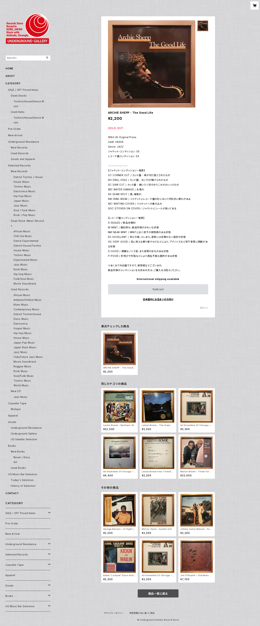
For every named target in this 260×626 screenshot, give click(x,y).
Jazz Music (21, 205)
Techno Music (22, 186)
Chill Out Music (23, 236)
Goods (12, 422)
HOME (9, 68)
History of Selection (23, 485)
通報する (204, 308)
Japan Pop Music (24, 342)
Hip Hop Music (23, 196)
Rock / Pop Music (24, 215)
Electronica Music (24, 191)
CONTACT (12, 493)
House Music (22, 181)
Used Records (20, 153)
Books (12, 445)
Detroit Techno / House (28, 177)
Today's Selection (22, 480)
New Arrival (15, 135)
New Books (18, 451)
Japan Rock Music (25, 347)
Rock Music (21, 269)
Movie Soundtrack (25, 283)
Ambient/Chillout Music (28, 299)
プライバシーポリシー (114, 613)
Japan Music (21, 200)
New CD (16, 391)
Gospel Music (22, 328)
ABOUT (10, 75)
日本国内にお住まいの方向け (158, 299)
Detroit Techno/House (27, 314)
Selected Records (19, 165)
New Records (19, 147)
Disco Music (21, 318)
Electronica (21, 323)
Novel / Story (22, 457)
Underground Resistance (23, 141)
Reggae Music (22, 366)
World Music (21, 385)
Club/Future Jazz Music (28, 356)
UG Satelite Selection (24, 439)
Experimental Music (26, 259)
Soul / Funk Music (25, 210)
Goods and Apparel (23, 159)
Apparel (13, 415)
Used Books (18, 467)
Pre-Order (14, 128)
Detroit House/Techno (27, 245)
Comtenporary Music (26, 309)
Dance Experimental (26, 240)
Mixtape (16, 409)
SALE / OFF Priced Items (23, 89)
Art (15, 462)
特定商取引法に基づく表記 (142, 613)
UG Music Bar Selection (22, 474)
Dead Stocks (19, 95)
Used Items (18, 111)
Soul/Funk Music (24, 375)
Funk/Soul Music (24, 278)
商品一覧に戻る (158, 593)
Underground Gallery (24, 433)
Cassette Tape (17, 403)
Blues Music (21, 304)
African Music (22, 231)
